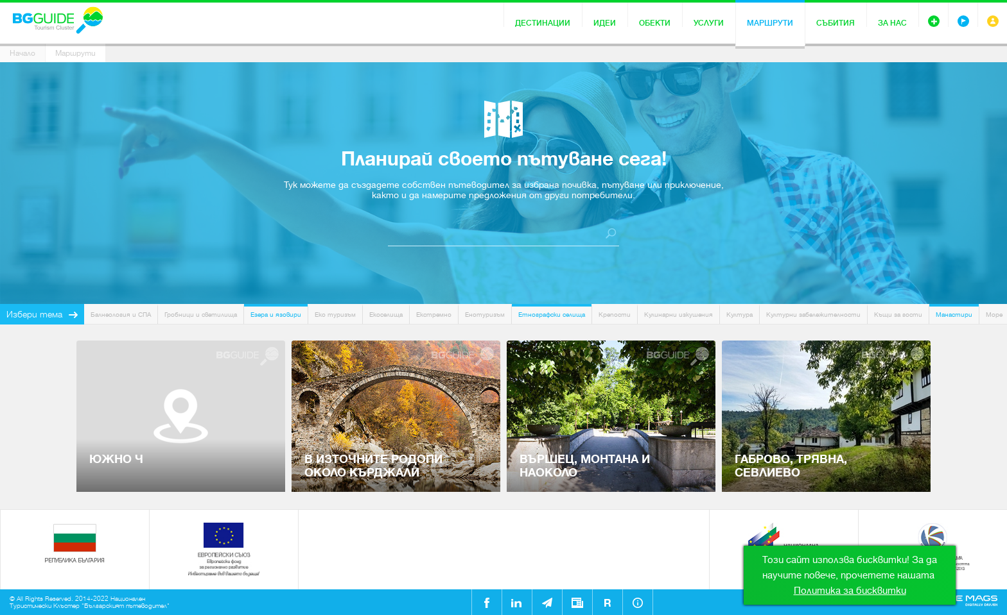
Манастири (954, 314)
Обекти (654, 23)
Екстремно (433, 314)
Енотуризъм (485, 314)
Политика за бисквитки (850, 590)
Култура (739, 314)
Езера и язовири (275, 314)
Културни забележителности (813, 314)
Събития (835, 23)
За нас (892, 23)
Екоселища (386, 314)
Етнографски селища (551, 314)
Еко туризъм (335, 314)
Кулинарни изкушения (678, 314)
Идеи (604, 23)
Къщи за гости (898, 314)
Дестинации (542, 23)
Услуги (709, 23)
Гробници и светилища (200, 314)
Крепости (615, 314)
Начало (22, 53)
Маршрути (770, 23)
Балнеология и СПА (121, 314)
